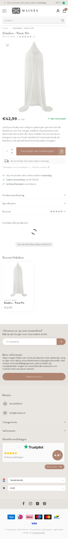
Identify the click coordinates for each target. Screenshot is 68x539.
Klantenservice (34, 376)
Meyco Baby (8, 37)
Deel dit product (40, 167)
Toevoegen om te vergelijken (15, 167)
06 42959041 (15, 403)
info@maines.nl (17, 413)
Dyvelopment (38, 533)
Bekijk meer (54, 466)
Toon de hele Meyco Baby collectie (34, 244)
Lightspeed (46, 529)
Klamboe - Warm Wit (23, 28)
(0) (34, 37)
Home (5, 28)
